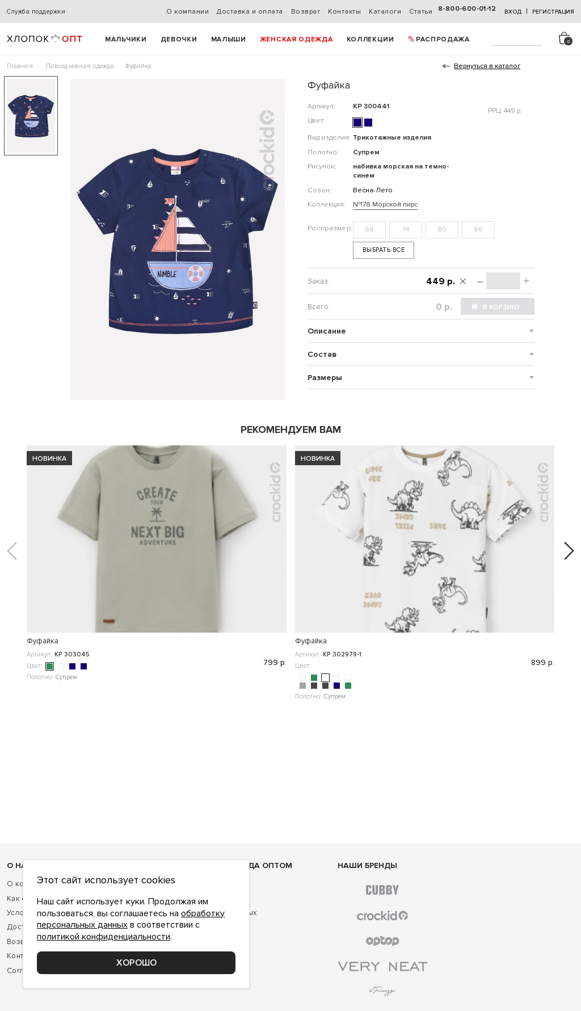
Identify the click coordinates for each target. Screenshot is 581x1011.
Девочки (179, 39)
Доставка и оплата (250, 11)
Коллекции (370, 39)
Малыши (228, 39)
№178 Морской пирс (385, 204)
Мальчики (126, 39)
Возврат (306, 11)
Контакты (344, 11)
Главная (20, 66)
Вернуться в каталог (487, 66)
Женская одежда (296, 39)
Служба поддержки (36, 11)
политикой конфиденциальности (103, 936)
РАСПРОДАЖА (443, 39)
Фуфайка (42, 641)
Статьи (420, 11)
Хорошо (136, 962)
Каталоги (385, 11)
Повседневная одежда (80, 66)
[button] (12, 551)
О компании (187, 11)
